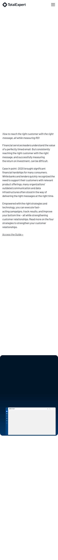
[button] (52, 4)
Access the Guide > (12, 234)
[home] (14, 4)
